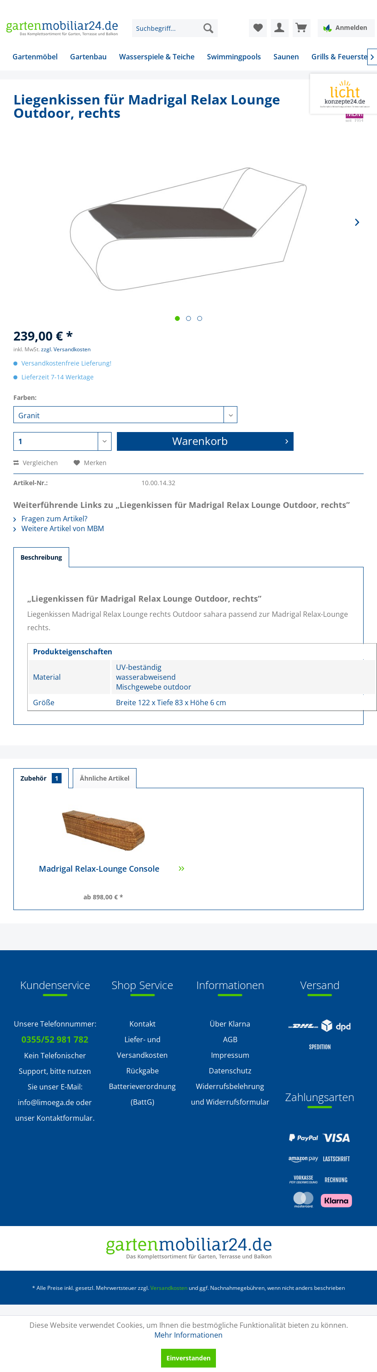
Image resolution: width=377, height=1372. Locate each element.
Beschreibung (41, 557)
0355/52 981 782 (54, 1039)
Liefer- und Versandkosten (142, 1047)
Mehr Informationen (188, 1335)
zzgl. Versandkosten (66, 349)
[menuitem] (175, 28)
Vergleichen (35, 462)
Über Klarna (230, 1024)
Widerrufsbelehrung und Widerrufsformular (230, 1094)
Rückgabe (142, 1071)
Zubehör (41, 778)
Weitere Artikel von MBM (58, 528)
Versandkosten (168, 1288)
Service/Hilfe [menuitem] (337, 7)
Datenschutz (230, 1071)
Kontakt (142, 1024)
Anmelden (345, 28)
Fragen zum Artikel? (50, 519)
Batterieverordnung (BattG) (142, 1094)
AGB (230, 1039)
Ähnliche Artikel (104, 778)
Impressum (230, 1055)
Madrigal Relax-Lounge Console (111, 873)
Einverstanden (188, 1358)
